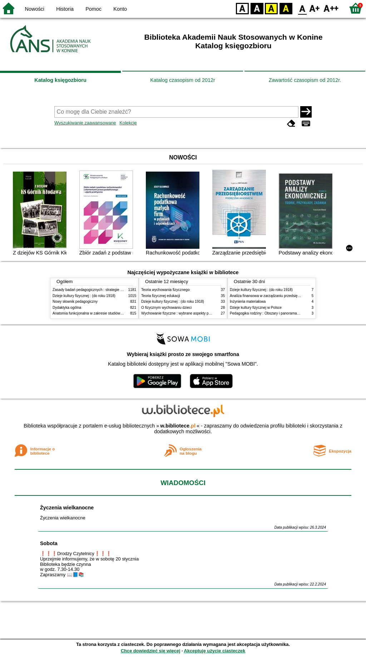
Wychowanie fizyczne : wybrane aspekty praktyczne (182, 313)
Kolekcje (128, 122)
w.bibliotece (178, 426)
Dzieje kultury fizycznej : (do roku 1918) (84, 296)
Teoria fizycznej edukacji (160, 296)
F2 (331, 8)
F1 (314, 8)
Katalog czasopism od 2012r (182, 80)
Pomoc (93, 9)
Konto (120, 9)
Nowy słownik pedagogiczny (75, 301)
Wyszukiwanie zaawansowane (85, 122)
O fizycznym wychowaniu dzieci (166, 308)
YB (271, 8)
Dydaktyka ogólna (67, 308)
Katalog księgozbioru (60, 80)
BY (286, 8)
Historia (65, 9)
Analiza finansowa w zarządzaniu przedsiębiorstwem (272, 296)
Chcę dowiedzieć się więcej (150, 650)
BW (257, 8)
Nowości (34, 9)
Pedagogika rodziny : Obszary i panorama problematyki (274, 313)
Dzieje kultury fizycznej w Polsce (256, 308)
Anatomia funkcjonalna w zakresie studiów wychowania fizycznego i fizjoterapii (115, 313)
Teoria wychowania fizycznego (165, 290)
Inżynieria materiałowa (248, 301)
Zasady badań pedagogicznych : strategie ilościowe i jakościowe (104, 290)
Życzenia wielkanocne (67, 507)
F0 (302, 8)
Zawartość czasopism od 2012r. (305, 80)
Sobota (49, 543)
